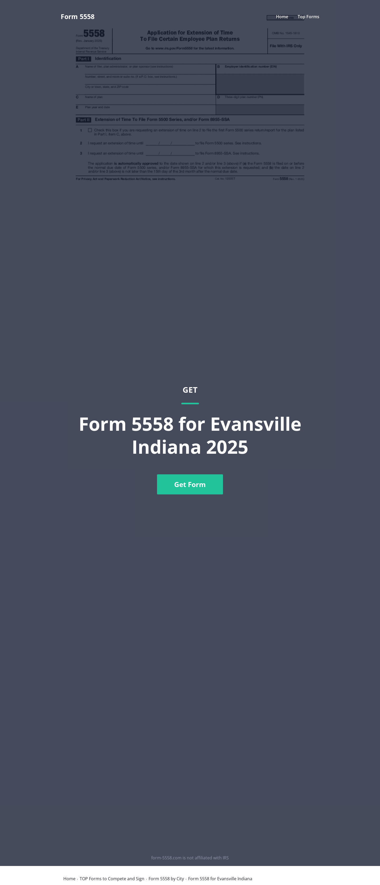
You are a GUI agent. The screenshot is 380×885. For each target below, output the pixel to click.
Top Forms (308, 17)
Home (282, 17)
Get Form (190, 484)
